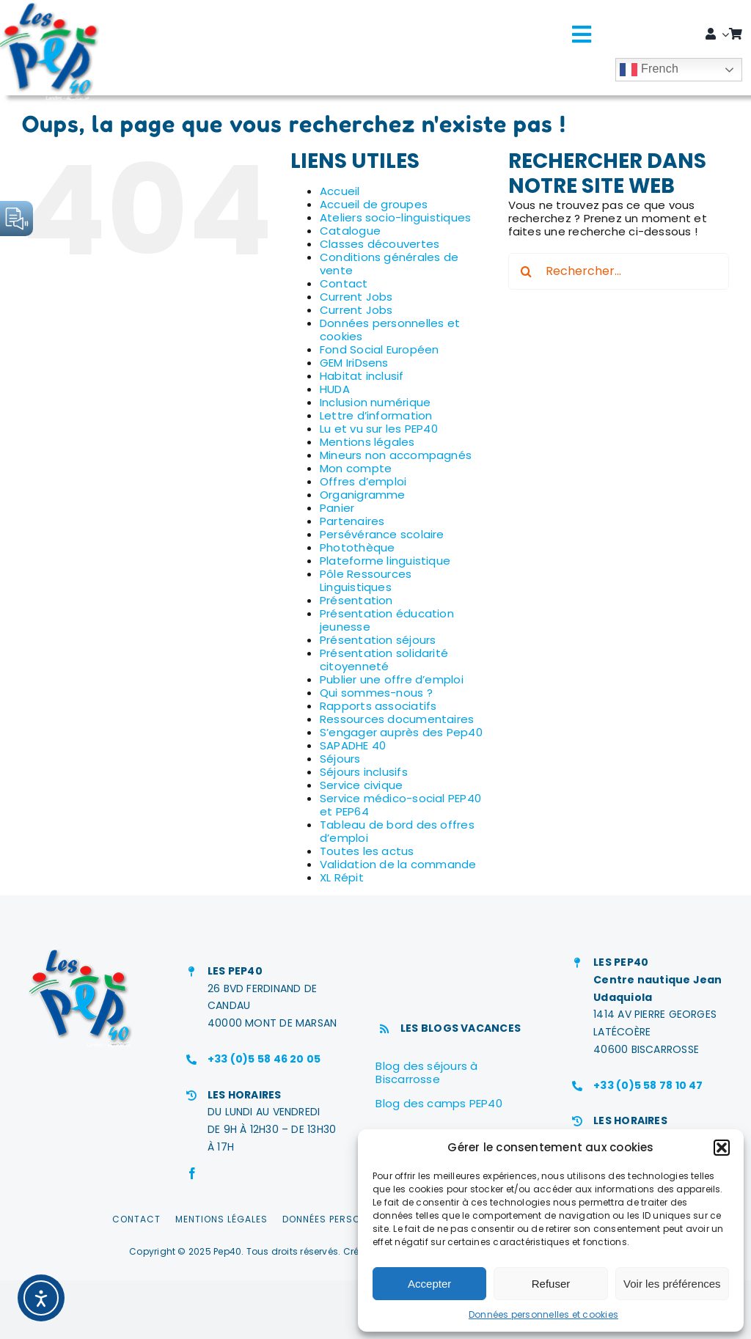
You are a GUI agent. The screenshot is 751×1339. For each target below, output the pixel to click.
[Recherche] (526, 271)
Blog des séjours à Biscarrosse (426, 1072)
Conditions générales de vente (389, 263)
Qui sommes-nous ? (376, 692)
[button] (721, 1147)
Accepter (429, 1283)
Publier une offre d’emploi (392, 679)
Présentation (356, 600)
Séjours (340, 758)
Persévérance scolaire (382, 534)
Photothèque (357, 547)
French (649, 69)
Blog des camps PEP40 (439, 1103)
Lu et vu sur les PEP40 (379, 428)
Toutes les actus (367, 851)
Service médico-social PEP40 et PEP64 (400, 804)
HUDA (335, 389)
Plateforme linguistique (385, 560)
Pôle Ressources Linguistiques (365, 580)
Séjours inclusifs (364, 771)
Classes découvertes (379, 244)
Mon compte (356, 468)
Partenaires (352, 521)
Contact (344, 283)
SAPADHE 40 (353, 745)
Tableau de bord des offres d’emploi (397, 831)
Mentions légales (367, 442)
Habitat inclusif (362, 376)
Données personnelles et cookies (543, 1314)
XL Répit (342, 877)
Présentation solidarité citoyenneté (384, 659)
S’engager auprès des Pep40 (401, 732)
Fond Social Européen (379, 349)
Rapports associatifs (378, 705)
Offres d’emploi (363, 481)
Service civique (361, 785)
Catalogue (350, 230)
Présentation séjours (378, 640)
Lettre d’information (376, 415)
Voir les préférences (672, 1283)
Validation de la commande (398, 864)
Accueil (340, 191)
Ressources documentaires (397, 719)
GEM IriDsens (354, 362)
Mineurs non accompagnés (396, 455)
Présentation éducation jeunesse (387, 620)
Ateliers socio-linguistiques (395, 217)
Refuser (551, 1283)
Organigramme (363, 494)
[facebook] (192, 1173)
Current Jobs (356, 296)
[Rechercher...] (618, 271)
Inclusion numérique (375, 402)
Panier (337, 508)
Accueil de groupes (374, 204)
